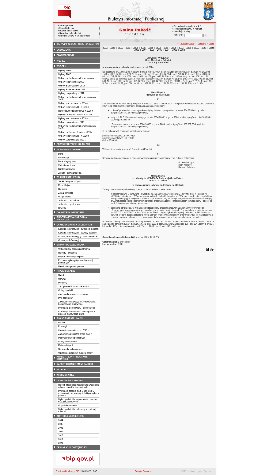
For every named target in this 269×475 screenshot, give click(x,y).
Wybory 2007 (64, 74)
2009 (60, 431)
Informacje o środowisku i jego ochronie (76, 308)
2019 (135, 47)
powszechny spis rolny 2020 (73, 144)
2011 (196, 47)
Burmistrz (62, 189)
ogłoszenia (64, 50)
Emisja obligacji (65, 345)
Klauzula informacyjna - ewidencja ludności (78, 229)
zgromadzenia (65, 375)
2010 (204, 47)
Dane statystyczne (67, 161)
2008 (60, 428)
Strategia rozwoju (66, 169)
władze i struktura (68, 177)
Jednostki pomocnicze (68, 200)
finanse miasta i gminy (70, 318)
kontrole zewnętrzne (70, 416)
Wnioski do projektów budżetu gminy (75, 353)
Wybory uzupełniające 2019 (71, 122)
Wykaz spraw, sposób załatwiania (74, 249)
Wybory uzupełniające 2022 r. (72, 140)
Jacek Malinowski (124, 237)
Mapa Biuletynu (66, 28)
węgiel (61, 61)
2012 (188, 47)
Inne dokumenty (65, 298)
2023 (105, 47)
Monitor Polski (83, 36)
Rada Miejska (64, 185)
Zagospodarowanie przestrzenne (73, 294)
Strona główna (66, 25)
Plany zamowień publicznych (71, 338)
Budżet (61, 322)
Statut (61, 275)
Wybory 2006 (64, 70)
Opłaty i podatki (65, 290)
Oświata (62, 208)
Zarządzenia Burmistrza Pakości (73, 286)
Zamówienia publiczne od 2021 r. (73, 330)
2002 (182, 50)
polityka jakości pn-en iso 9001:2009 (78, 44)
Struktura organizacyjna (69, 181)
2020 (128, 47)
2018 (143, 47)
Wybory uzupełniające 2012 (71, 93)
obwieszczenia (65, 55)
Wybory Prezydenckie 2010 (71, 82)
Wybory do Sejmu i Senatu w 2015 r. (75, 114)
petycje (61, 369)
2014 (173, 47)
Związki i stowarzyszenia (69, 173)
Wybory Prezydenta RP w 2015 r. (73, 107)
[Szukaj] (205, 35)
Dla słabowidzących (183, 26)
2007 (144, 50)
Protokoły (62, 283)
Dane (60, 154)
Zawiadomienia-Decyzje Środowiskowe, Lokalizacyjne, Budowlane (76, 303)
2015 (166, 47)
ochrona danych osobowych (74, 225)
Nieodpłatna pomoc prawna (71, 266)
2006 (151, 50)
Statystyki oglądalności (70, 33)
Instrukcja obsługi (182, 31)
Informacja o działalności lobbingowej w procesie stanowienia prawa (76, 312)
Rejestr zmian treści (68, 31)
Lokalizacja (63, 158)
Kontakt (198, 29)
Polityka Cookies (143, 471)
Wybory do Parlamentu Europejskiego (76, 78)
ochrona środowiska (70, 380)
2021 (60, 443)
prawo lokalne (66, 271)
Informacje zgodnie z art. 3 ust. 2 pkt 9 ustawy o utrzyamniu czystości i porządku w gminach (78, 393)
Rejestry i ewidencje (67, 253)
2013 (60, 435)
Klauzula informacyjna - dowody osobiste (77, 233)
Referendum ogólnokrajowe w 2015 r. (75, 111)
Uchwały (62, 279)
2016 (158, 47)
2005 (60, 424)
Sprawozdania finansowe (70, 349)
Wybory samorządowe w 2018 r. (73, 118)
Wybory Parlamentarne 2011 (71, 89)
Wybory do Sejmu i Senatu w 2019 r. (75, 132)
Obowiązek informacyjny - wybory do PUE (78, 236)
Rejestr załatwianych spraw (71, 256)
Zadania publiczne (66, 165)
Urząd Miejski (64, 197)
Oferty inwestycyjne (67, 341)
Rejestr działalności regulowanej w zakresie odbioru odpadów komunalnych (78, 386)
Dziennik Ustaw (66, 36)
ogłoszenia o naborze (70, 212)
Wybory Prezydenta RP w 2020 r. (73, 136)
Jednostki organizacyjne (69, 204)
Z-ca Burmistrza (65, 193)
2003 (174, 50)
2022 (112, 47)
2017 (60, 439)
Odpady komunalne (67, 405)
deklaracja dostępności (72, 447)
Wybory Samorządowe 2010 (71, 86)
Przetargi (62, 326)
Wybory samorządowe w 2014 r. (73, 103)
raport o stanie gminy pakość (75, 364)
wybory (61, 66)
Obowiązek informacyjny (69, 240)
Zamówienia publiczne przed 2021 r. (75, 334)
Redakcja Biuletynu (183, 29)
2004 (60, 420)
